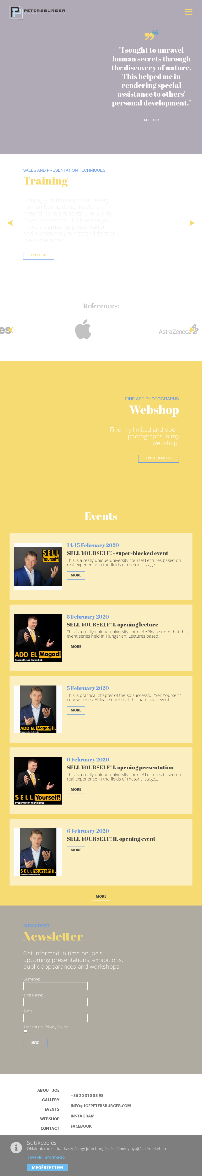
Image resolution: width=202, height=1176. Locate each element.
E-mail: (29, 1011)
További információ (46, 1157)
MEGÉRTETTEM (47, 1167)
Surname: (32, 979)
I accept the (46, 1027)
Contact (50, 1129)
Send (35, 1043)
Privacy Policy (56, 1027)
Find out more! (157, 459)
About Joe (48, 1091)
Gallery (50, 1100)
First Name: (33, 995)
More (76, 575)
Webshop (49, 1119)
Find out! (39, 257)
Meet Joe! (152, 121)
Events (52, 1110)
